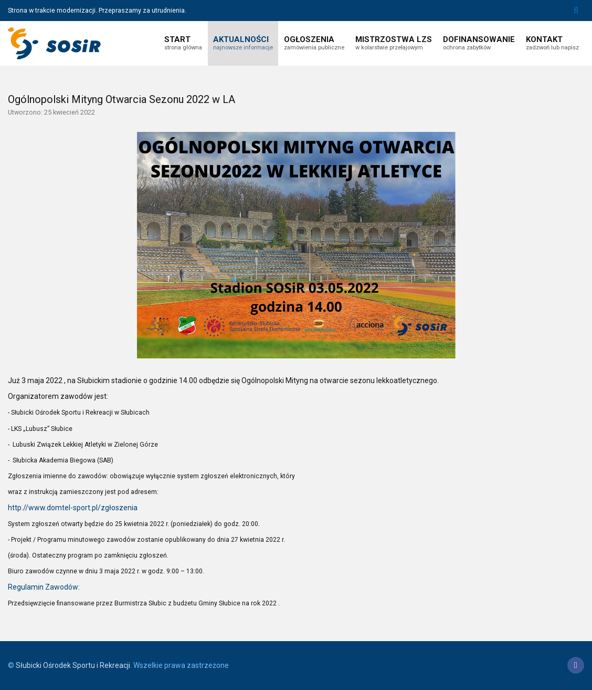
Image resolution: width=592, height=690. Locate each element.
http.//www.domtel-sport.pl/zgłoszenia (73, 507)
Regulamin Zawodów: (44, 587)
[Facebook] (575, 665)
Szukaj (576, 10)
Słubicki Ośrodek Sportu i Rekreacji (73, 665)
